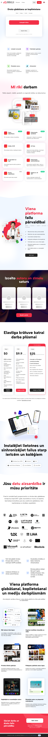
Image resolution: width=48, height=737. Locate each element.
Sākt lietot (31, 255)
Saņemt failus (24, 30)
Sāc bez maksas (8, 390)
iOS (35, 461)
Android (28, 461)
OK (39, 735)
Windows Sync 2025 (16, 461)
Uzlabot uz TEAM (37, 390)
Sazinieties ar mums (26, 400)
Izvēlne (1, 2)
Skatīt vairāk (24, 315)
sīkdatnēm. (34, 735)
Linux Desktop (27, 465)
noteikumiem (27, 735)
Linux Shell (37, 465)
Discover (18, 2)
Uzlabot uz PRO (21, 390)
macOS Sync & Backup (14, 465)
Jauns (39, 2)
